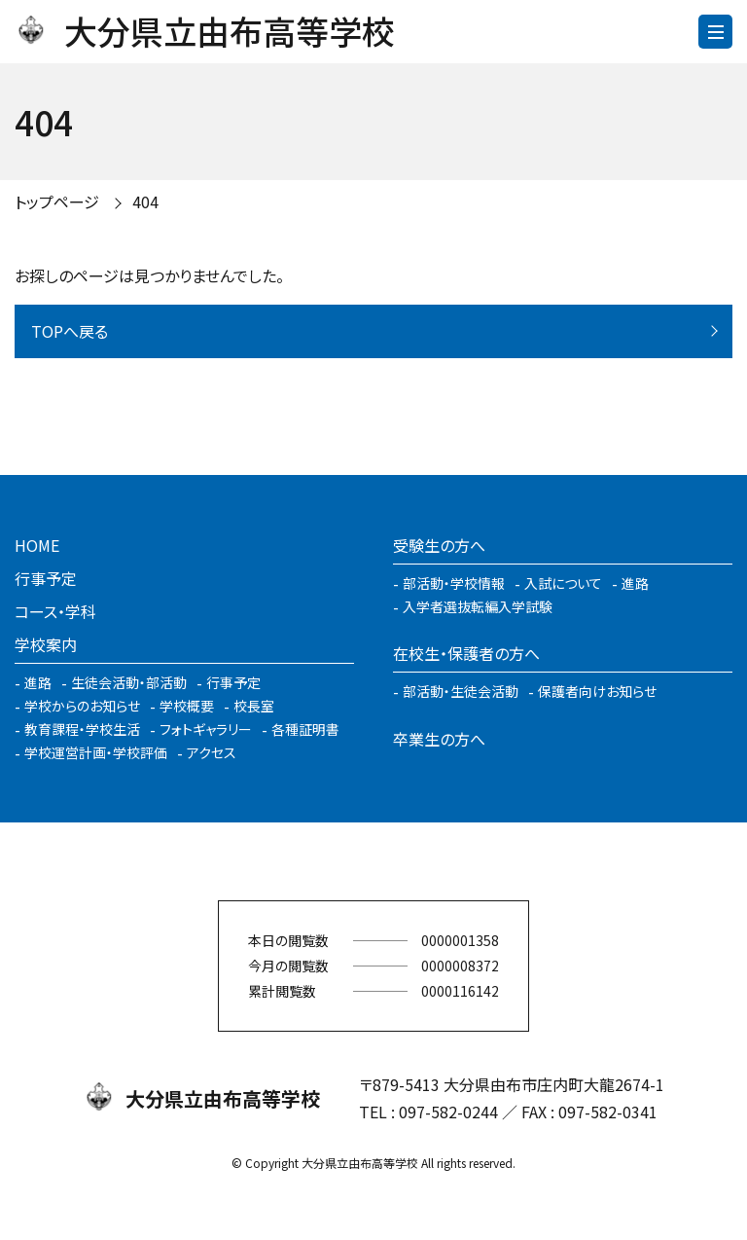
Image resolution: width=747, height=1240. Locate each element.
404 (145, 201)
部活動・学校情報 (454, 583)
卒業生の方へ (439, 738)
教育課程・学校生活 (82, 729)
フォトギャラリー (206, 729)
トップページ (57, 201)
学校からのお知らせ (82, 705)
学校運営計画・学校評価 (95, 752)
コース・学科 (55, 611)
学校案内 (46, 644)
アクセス (211, 752)
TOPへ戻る (69, 331)
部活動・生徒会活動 (460, 691)
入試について (563, 583)
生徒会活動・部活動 (129, 682)
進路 (38, 682)
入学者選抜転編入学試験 (477, 606)
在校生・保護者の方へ (466, 653)
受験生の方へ (439, 545)
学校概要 (187, 705)
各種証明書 (305, 729)
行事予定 (46, 578)
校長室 (253, 705)
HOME (37, 545)
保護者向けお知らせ (597, 691)
